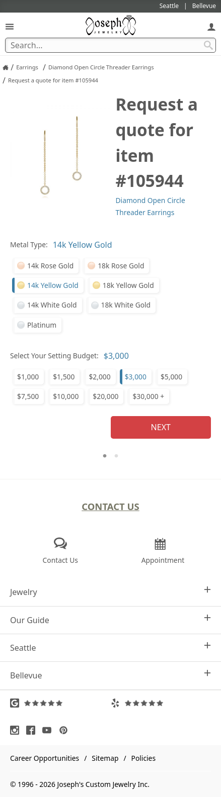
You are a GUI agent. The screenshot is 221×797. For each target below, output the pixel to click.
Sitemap (105, 758)
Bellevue (110, 675)
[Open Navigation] (9, 26)
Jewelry (110, 591)
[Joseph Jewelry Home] (6, 67)
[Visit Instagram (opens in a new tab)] (17, 730)
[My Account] (211, 26)
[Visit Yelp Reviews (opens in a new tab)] (161, 703)
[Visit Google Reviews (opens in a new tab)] (60, 703)
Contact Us (110, 506)
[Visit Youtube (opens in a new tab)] (49, 730)
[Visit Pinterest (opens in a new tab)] (66, 730)
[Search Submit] (208, 45)
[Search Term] (110, 45)
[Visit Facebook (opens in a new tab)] (33, 730)
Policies (143, 758)
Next (161, 427)
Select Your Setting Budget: (54, 355)
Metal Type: (29, 244)
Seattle (110, 647)
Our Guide (110, 620)
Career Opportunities (44, 758)
